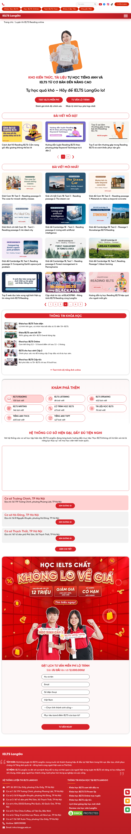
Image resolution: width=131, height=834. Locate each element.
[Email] (65, 684)
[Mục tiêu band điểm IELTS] (65, 715)
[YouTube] (100, 4)
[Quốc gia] (65, 699)
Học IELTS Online (31, 9)
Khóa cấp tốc (69, 9)
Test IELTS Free (51, 9)
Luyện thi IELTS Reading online (29, 22)
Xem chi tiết (65, 549)
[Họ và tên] (65, 676)
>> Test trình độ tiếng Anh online (65, 370)
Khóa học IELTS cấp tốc (80, 800)
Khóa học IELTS (11, 9)
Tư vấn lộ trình (81, 99)
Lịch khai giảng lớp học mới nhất (84, 804)
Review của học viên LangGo (83, 808)
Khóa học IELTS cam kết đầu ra (84, 787)
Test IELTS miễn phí (49, 99)
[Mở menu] (125, 16)
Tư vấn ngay (65, 727)
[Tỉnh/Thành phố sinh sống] (65, 707)
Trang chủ (8, 22)
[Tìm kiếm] (86, 4)
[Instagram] (107, 4)
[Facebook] (103, 4)
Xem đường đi (65, 506)
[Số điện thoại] (65, 692)
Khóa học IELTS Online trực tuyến (85, 796)
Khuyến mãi (86, 9)
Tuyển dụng (122, 4)
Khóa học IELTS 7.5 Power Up (82, 792)
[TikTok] (111, 4)
